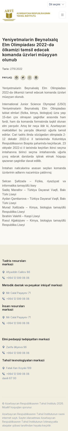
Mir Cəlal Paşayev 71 (16, 292)
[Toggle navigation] (57, 4)
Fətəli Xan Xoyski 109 (16, 368)
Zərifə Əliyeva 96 (14, 347)
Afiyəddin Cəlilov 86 (16, 272)
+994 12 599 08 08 (15, 277)
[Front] (26, 15)
